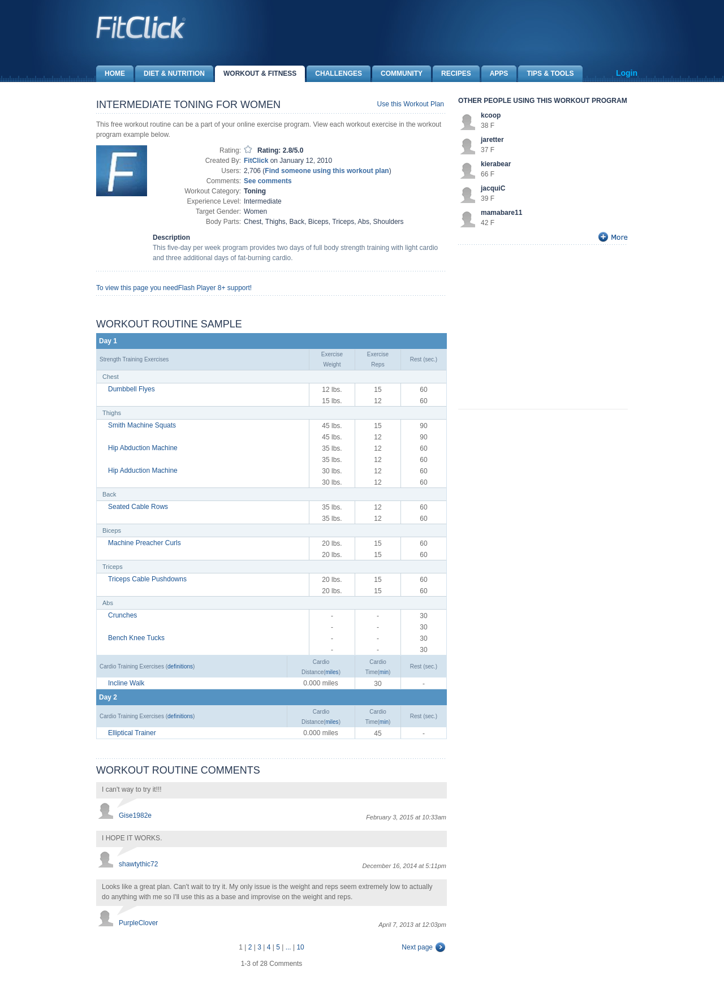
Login (626, 72)
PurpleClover (138, 923)
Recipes (452, 74)
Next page (417, 947)
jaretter (492, 140)
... (288, 947)
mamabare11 (501, 213)
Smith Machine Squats (142, 425)
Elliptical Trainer (132, 733)
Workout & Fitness (255, 74)
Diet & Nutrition (170, 74)
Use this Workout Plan (411, 104)
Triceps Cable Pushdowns (147, 579)
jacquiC (493, 188)
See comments (268, 181)
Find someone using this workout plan (327, 171)
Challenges (334, 74)
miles (331, 672)
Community (397, 74)
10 (300, 947)
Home (110, 74)
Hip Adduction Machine (143, 470)
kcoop (491, 115)
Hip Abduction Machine (143, 448)
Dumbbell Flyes (131, 389)
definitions (180, 666)
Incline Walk (126, 683)
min (384, 672)
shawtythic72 (138, 864)
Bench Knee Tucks (136, 638)
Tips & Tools (546, 74)
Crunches (122, 615)
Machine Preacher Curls (144, 543)
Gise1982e (135, 815)
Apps (494, 74)
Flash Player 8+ (202, 288)
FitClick (256, 161)
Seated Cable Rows (138, 507)
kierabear (496, 164)
